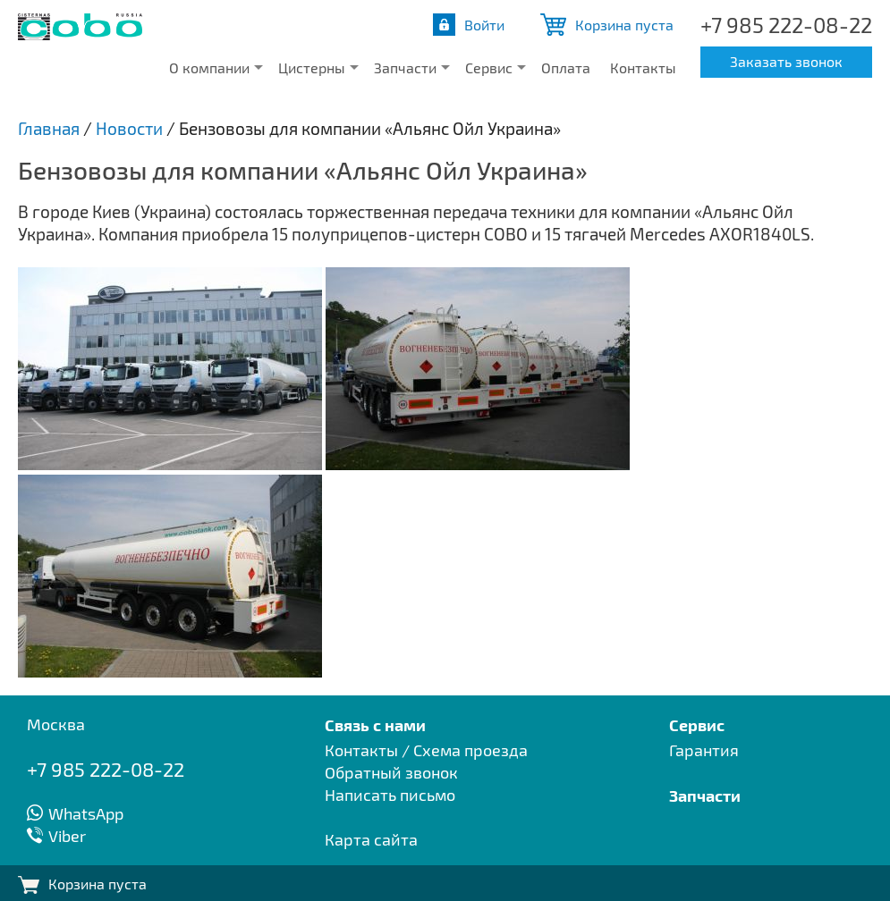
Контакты (643, 67)
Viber (67, 836)
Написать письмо (390, 794)
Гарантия (704, 750)
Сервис (489, 67)
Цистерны (311, 67)
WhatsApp (85, 813)
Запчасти (405, 67)
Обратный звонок (391, 772)
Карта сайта (371, 839)
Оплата (565, 67)
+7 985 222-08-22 (786, 24)
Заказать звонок (786, 61)
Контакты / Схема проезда (426, 750)
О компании (209, 67)
